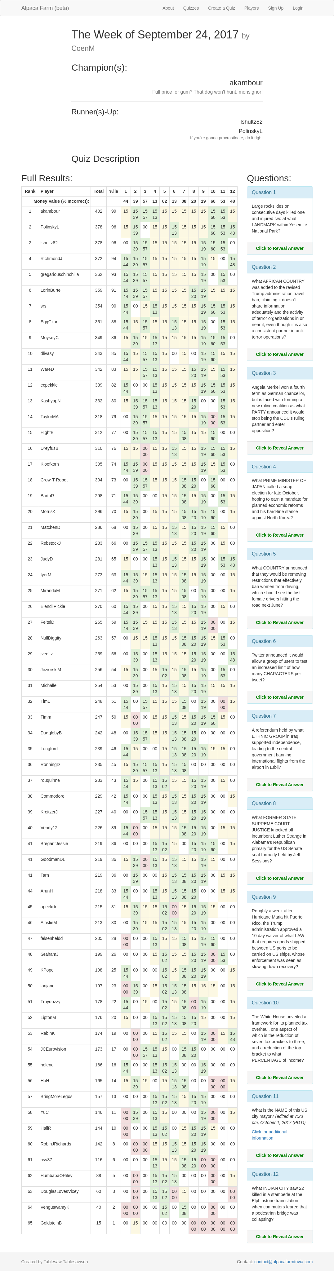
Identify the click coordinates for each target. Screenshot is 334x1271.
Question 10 (265, 1002)
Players (251, 8)
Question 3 (264, 373)
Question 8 (264, 803)
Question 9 (264, 897)
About (168, 8)
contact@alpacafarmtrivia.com (283, 1261)
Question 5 (264, 553)
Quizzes (191, 8)
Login (298, 8)
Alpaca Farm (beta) (45, 8)
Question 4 (264, 466)
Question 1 (264, 192)
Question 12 (265, 1174)
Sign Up (275, 8)
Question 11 (265, 1096)
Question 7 (264, 716)
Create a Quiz (221, 8)
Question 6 (264, 641)
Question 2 (264, 267)
